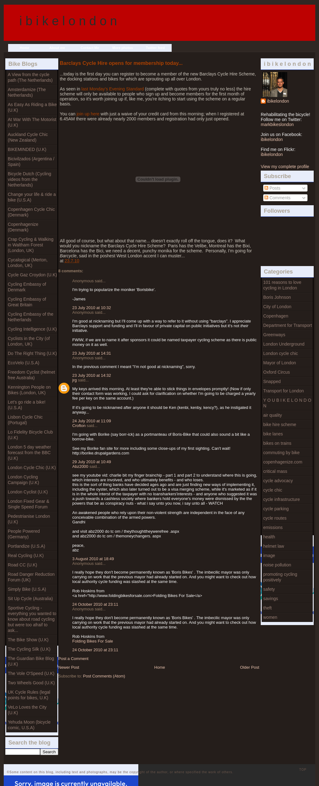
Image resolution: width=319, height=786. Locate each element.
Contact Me (90, 48)
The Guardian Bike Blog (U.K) (31, 661)
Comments (277, 197)
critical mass (275, 471)
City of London (277, 306)
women (270, 617)
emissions (273, 527)
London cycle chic (280, 353)
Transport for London (283, 390)
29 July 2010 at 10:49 (91, 461)
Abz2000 (80, 466)
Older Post (249, 667)
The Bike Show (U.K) (28, 639)
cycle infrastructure (281, 499)
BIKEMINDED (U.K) (27, 149)
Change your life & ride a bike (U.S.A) (32, 197)
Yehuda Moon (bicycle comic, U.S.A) (29, 725)
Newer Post (68, 667)
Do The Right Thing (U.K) (32, 353)
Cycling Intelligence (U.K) (32, 329)
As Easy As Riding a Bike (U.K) (32, 107)
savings (270, 598)
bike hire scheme (279, 424)
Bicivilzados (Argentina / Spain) (31, 161)
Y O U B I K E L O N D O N (287, 403)
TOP (303, 769)
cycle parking (276, 508)
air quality (272, 415)
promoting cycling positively (280, 577)
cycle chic (272, 490)
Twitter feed (155, 48)
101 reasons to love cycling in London (282, 285)
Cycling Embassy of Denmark (27, 287)
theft (267, 607)
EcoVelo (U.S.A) (23, 362)
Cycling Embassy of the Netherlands (30, 317)
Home (24, 48)
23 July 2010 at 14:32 (91, 375)
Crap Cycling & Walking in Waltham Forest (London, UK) (31, 245)
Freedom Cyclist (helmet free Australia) (31, 375)
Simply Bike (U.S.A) (27, 589)
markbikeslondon (277, 124)
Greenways (274, 334)
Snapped (272, 381)
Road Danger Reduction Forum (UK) (31, 577)
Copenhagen (275, 315)
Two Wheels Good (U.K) (31, 682)
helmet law (273, 546)
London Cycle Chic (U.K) (32, 467)
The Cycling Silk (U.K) (29, 649)
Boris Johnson (277, 297)
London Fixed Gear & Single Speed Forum (28, 504)
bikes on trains (277, 443)
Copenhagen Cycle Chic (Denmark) (31, 212)
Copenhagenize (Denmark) (23, 227)
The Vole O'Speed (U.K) (31, 673)
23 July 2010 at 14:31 (91, 353)
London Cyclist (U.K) (28, 491)
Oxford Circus (276, 372)
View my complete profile (285, 166)
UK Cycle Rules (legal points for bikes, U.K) (29, 695)
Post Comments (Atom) (104, 676)
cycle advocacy (278, 480)
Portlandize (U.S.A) (26, 546)
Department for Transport (287, 325)
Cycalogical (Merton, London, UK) (28, 262)
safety (269, 589)
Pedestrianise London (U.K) (29, 519)
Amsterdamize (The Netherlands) (27, 92)
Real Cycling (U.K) (26, 555)
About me (57, 48)
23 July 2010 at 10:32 (91, 307)
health (269, 536)
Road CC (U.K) (22, 564)
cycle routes (275, 518)
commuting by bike (281, 452)
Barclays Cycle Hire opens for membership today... (121, 63)
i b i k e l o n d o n (68, 21)
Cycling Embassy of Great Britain (27, 302)
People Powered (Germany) (24, 534)
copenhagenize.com (282, 461)
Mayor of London (279, 362)
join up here (88, 113)
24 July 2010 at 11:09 (91, 421)
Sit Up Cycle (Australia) (30, 598)
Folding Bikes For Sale (92, 641)
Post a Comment (73, 658)
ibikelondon (278, 101)
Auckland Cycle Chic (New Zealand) (28, 137)
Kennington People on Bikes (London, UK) (29, 390)
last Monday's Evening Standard (112, 88)
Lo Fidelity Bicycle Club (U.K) (30, 434)
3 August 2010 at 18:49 (93, 558)
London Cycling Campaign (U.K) (23, 479)
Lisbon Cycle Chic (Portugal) (25, 420)
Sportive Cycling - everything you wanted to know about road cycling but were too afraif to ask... (32, 619)
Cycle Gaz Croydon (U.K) (32, 274)
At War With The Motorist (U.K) (32, 122)
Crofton (79, 425)
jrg (74, 380)
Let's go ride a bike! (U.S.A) (26, 405)
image (269, 555)
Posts (272, 188)
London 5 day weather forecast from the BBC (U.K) (29, 452)
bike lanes (273, 433)
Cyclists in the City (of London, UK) (29, 341)
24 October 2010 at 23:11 (95, 604)
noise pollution (277, 564)
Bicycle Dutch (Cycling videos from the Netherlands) (29, 179)
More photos (122, 48)
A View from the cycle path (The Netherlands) (30, 77)
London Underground (283, 344)
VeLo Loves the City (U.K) (27, 710)
